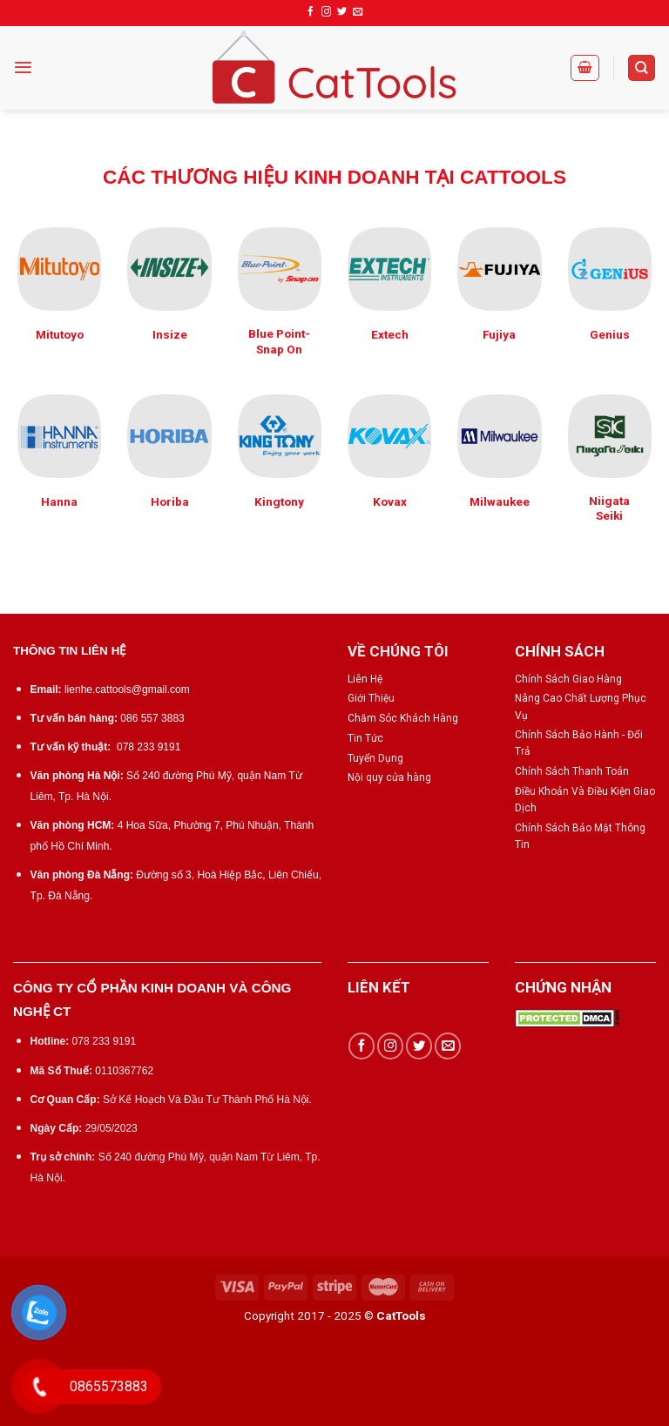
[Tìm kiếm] (641, 68)
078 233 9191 (148, 747)
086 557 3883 (152, 718)
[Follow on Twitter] (342, 12)
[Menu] (23, 67)
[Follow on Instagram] (326, 12)
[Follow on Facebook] (310, 12)
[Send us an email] (357, 12)
